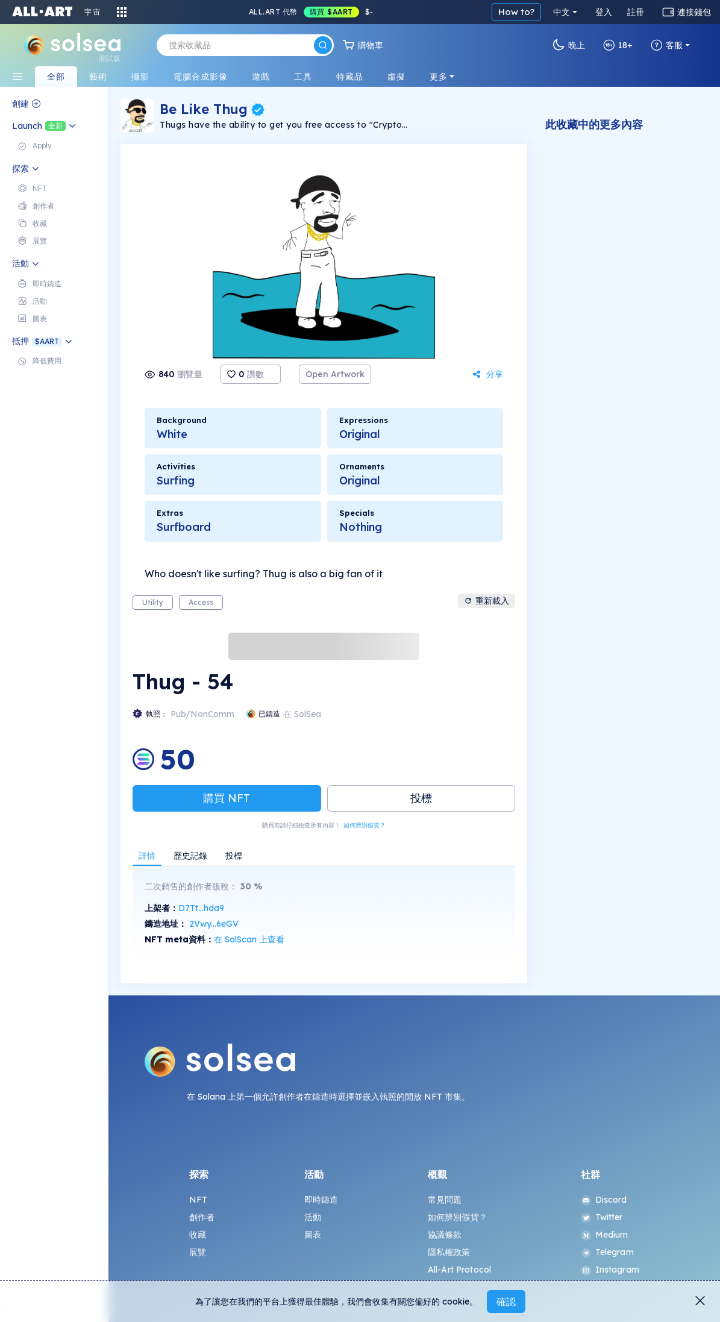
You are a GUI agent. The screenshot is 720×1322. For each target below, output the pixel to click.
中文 (561, 12)
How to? (516, 11)
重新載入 (486, 600)
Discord (604, 1199)
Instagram (610, 1269)
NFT (198, 1199)
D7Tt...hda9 (201, 908)
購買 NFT (226, 798)
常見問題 (445, 1199)
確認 (506, 1301)
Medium (604, 1234)
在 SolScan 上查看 (249, 939)
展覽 (197, 1252)
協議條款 (445, 1234)
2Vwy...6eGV (214, 923)
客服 (667, 45)
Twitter (602, 1217)
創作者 (201, 1217)
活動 (312, 1217)
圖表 (312, 1234)
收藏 (197, 1234)
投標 (421, 798)
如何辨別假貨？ (364, 825)
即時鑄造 (321, 1199)
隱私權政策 (449, 1252)
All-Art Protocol (459, 1269)
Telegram (607, 1252)
